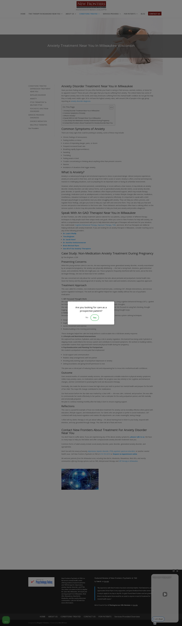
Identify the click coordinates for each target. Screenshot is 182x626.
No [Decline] (87, 317)
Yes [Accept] (94, 317)
